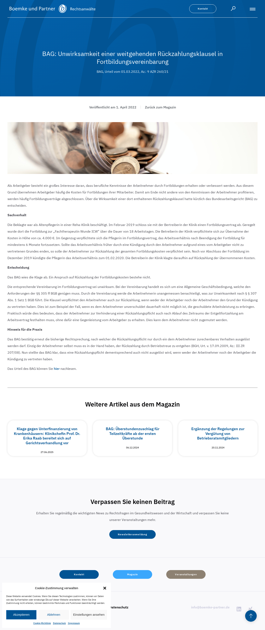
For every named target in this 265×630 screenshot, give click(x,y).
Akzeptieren (21, 614)
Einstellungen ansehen (89, 614)
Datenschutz (59, 623)
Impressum (74, 623)
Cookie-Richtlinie (42, 623)
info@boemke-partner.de (210, 607)
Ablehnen (53, 614)
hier (57, 369)
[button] (105, 588)
